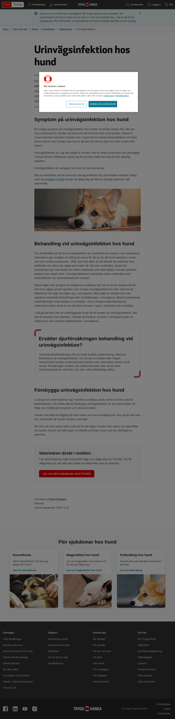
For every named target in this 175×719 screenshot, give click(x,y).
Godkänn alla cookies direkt (102, 104)
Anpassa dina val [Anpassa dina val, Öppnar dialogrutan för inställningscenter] (76, 104)
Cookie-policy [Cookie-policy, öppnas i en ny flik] (109, 96)
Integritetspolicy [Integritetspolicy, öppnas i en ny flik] (122, 96)
